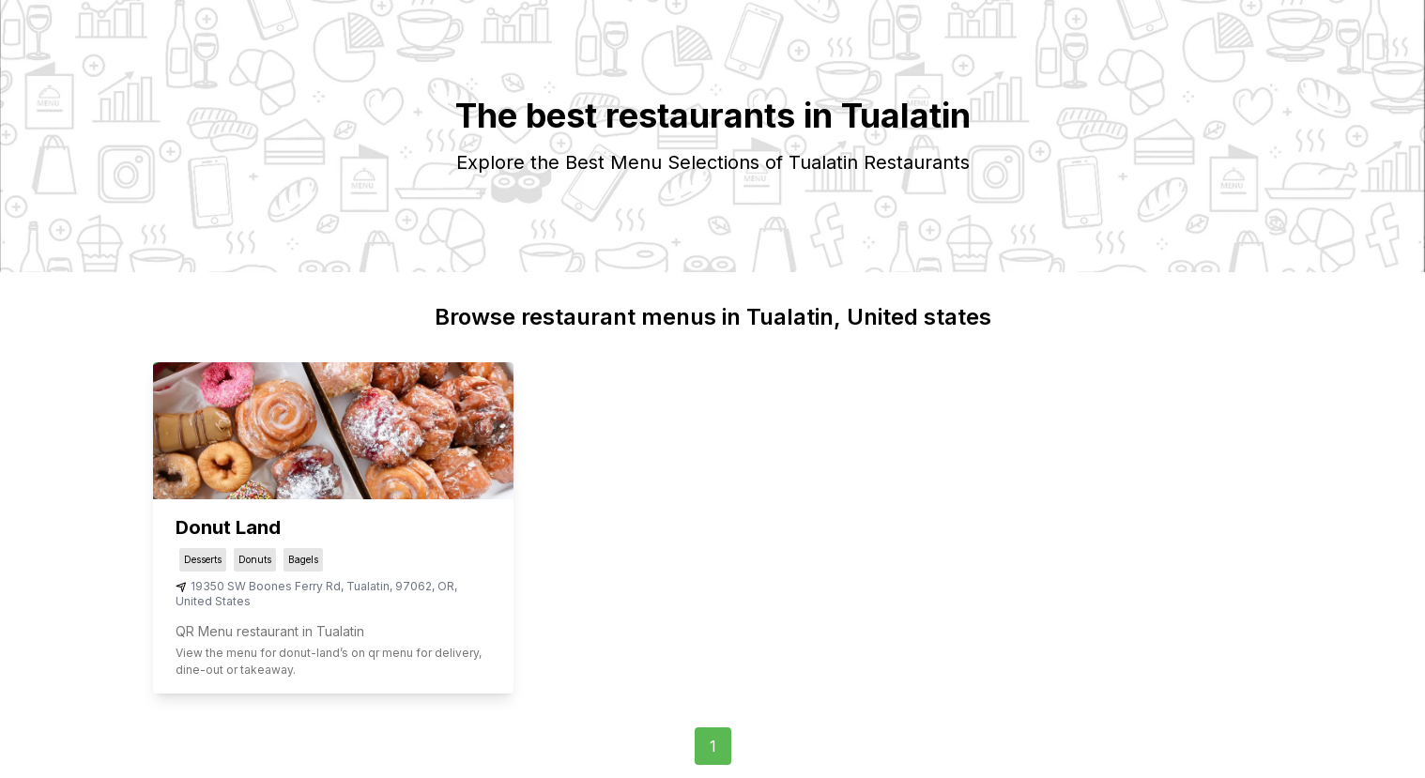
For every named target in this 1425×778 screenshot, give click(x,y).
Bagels (303, 559)
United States (213, 601)
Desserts (203, 559)
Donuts (254, 559)
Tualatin (368, 586)
